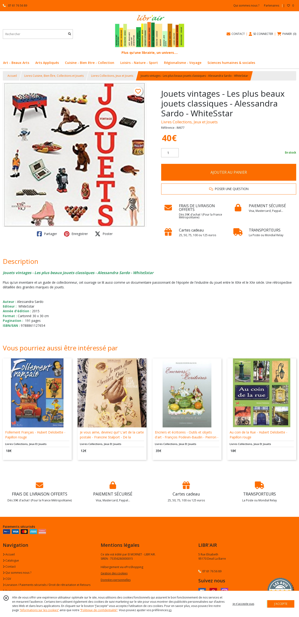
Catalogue (11, 560)
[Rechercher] (70, 34)
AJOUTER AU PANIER (228, 172)
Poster (104, 234)
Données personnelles (116, 580)
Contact (9, 567)
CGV (7, 579)
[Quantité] (170, 153)
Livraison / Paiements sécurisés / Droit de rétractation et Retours (46, 585)
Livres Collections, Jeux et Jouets (112, 76)
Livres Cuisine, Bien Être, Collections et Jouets (54, 76)
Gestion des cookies (114, 573)
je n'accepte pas (243, 604)
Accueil (12, 76)
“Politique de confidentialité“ (98, 610)
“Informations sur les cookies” (39, 610)
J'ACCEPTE (280, 604)
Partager (47, 234)
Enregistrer (76, 234)
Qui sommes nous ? (17, 573)
